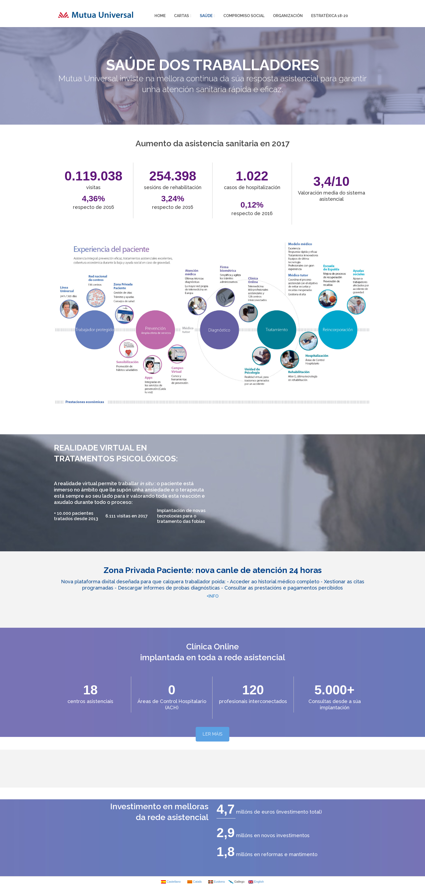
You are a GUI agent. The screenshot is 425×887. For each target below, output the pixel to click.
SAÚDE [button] (207, 16)
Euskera (216, 881)
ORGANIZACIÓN (288, 16)
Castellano (171, 881)
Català (194, 881)
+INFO (212, 596)
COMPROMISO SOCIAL (244, 16)
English (256, 881)
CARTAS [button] (182, 16)
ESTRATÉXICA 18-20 (329, 16)
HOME (160, 16)
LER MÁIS (212, 734)
